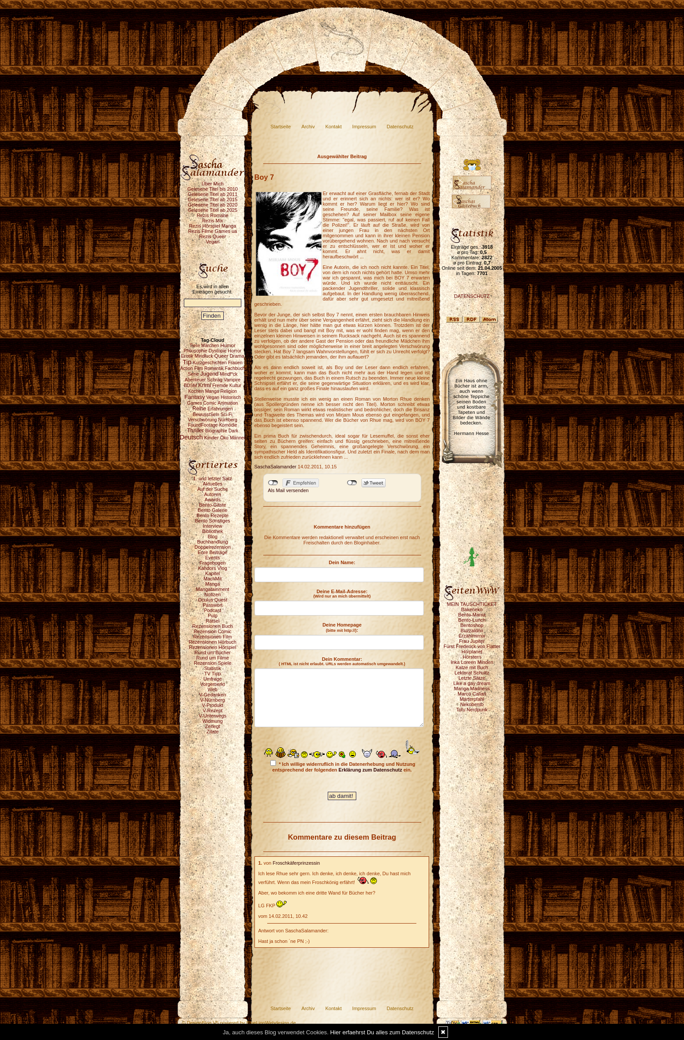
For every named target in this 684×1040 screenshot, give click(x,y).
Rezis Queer (212, 236)
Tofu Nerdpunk (472, 709)
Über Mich (212, 183)
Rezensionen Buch (212, 626)
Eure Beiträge (212, 552)
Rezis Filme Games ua (212, 231)
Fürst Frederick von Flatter (472, 646)
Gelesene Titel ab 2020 (212, 204)
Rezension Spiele (213, 663)
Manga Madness (472, 688)
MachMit (213, 578)
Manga (212, 584)
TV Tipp (212, 673)
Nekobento (471, 704)
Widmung (212, 721)
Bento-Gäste (212, 504)
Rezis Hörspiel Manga (212, 225)
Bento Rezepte (213, 515)
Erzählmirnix (471, 635)
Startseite (281, 126)
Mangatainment (212, 589)
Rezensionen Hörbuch (212, 642)
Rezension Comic (212, 631)
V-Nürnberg (212, 700)
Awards (212, 499)
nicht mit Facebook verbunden (273, 483)
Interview (212, 526)
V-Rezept (212, 710)
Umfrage (212, 678)
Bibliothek (212, 531)
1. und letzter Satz (212, 478)
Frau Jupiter (472, 641)
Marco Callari (472, 693)
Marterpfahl (472, 699)
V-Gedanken (212, 694)
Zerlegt (212, 726)
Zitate (213, 731)
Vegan (212, 241)
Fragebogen (213, 562)
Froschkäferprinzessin (296, 863)
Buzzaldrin (472, 630)
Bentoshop (471, 625)
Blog (212, 536)
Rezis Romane (212, 215)
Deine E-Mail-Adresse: (342, 593)
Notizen (212, 594)
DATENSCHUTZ (472, 296)
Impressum (364, 126)
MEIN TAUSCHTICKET (472, 604)
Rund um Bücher (212, 652)
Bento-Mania (471, 614)
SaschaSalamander (275, 466)
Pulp (212, 615)
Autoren (212, 494)
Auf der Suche (212, 489)
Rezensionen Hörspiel (212, 647)
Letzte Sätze (471, 678)
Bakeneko (472, 609)
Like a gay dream (471, 683)
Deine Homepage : (342, 627)
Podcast (213, 610)
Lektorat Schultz (472, 672)
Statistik (212, 668)
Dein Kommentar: (342, 661)
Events (212, 557)
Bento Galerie (212, 510)
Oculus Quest (212, 599)
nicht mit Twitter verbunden (352, 483)
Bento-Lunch (471, 620)
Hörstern (471, 657)
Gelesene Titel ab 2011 (212, 194)
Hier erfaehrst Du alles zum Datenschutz (382, 1032)
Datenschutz (400, 126)
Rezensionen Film (212, 636)
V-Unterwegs (212, 715)
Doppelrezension (212, 547)
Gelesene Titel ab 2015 (212, 199)
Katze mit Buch (472, 667)
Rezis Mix (212, 220)
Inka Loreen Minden (472, 662)
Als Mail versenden (288, 490)
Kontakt (334, 126)
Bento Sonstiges (212, 520)
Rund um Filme (212, 657)
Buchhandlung (212, 541)
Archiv (308, 126)
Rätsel (212, 620)
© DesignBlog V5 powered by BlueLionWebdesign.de (239, 1023)
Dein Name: (342, 562)
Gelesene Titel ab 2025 (212, 210)
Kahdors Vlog (212, 568)
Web (212, 689)
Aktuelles (212, 483)
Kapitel (212, 573)
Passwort (212, 605)
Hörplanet (472, 651)
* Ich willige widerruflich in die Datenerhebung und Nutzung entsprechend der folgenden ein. (342, 766)
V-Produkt (212, 705)
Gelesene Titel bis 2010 (212, 189)
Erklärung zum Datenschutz (370, 769)
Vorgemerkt (212, 684)
